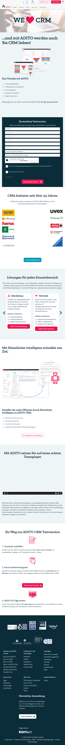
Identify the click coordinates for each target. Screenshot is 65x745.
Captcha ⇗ (34, 162)
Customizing (28, 667)
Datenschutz (28, 664)
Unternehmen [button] (43, 7)
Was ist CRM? (8, 659)
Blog (5, 680)
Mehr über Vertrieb (46, 329)
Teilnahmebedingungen (45, 740)
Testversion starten (32, 181)
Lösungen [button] (15, 7)
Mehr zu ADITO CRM (10, 664)
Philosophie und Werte (32, 680)
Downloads (7, 688)
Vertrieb (47, 662)
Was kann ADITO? (9, 657)
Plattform (27, 657)
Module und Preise (10, 670)
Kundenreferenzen (9, 667)
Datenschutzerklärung (22, 740)
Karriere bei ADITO (30, 685)
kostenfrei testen (44, 2)
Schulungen (7, 685)
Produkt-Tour (8, 672)
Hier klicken (23, 160)
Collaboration (49, 667)
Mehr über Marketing (19, 326)
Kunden (27, 7)
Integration (27, 662)
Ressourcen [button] (35, 7)
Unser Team (28, 683)
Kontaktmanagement (51, 657)
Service (46, 665)
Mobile (26, 659)
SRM (45, 670)
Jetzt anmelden (28, 716)
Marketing (47, 659)
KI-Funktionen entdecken (32, 435)
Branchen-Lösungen (51, 654)
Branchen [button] (22, 7)
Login (46, 680)
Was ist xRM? (8, 662)
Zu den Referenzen (32, 260)
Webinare (6, 683)
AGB (33, 740)
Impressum (9, 740)
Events (26, 688)
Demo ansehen (56, 2)
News (26, 691)
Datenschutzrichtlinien (22, 166)
